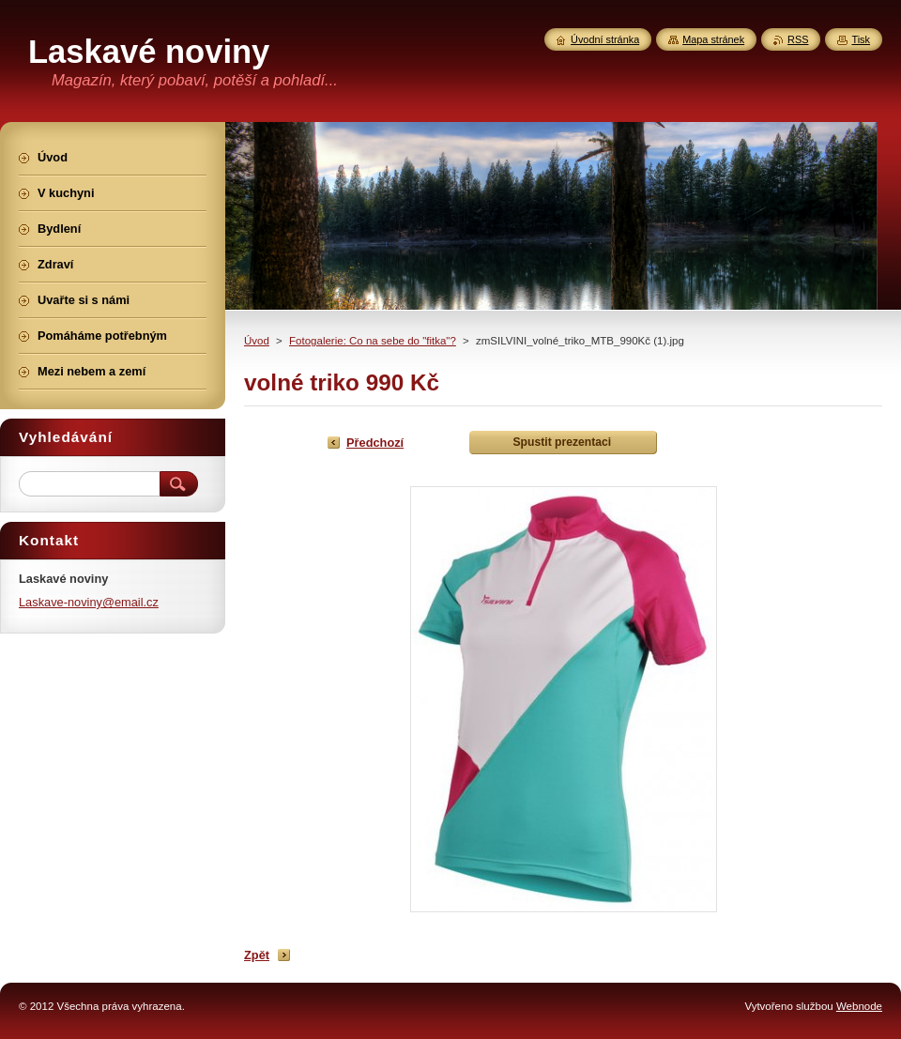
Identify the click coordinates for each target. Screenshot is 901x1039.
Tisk (860, 39)
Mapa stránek (713, 39)
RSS (797, 39)
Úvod (256, 340)
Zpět (256, 955)
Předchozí (375, 442)
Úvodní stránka (605, 39)
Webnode (859, 1006)
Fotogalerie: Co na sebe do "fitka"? (372, 340)
